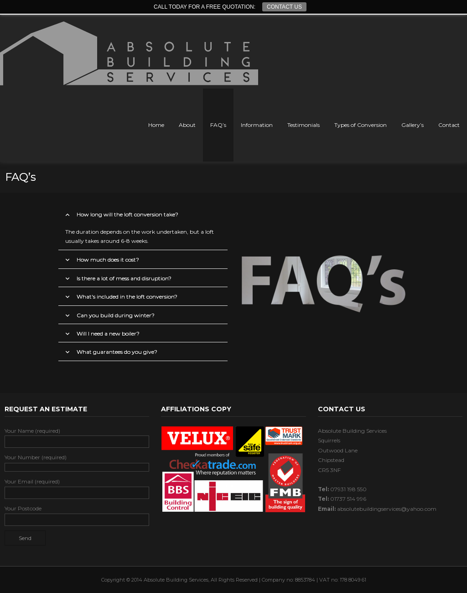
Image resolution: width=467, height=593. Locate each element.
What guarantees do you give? (117, 351)
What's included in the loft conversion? (127, 296)
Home (156, 124)
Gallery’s (412, 124)
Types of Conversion (360, 124)
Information (257, 124)
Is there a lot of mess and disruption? (124, 278)
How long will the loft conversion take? (127, 214)
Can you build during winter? (116, 315)
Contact (449, 124)
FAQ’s (218, 124)
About (187, 124)
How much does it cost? (108, 259)
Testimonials (303, 124)
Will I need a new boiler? (108, 333)
